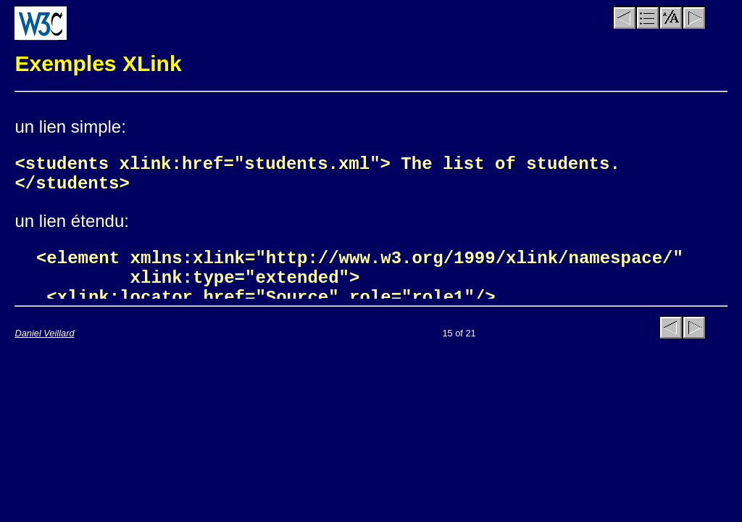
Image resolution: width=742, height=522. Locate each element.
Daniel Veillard (44, 333)
